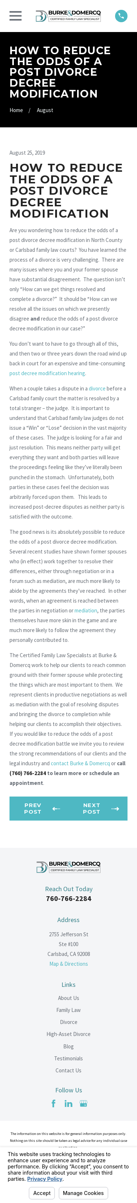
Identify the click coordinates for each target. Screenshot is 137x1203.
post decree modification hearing (47, 373)
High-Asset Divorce (68, 1034)
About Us (68, 997)
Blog (68, 1046)
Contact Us (68, 1070)
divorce (97, 388)
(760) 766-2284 (27, 773)
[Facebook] (53, 1103)
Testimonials (68, 1058)
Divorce (68, 1022)
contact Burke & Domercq (80, 763)
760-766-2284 (68, 898)
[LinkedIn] (68, 1103)
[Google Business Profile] (83, 1103)
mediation (86, 610)
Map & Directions (68, 963)
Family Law (68, 1010)
